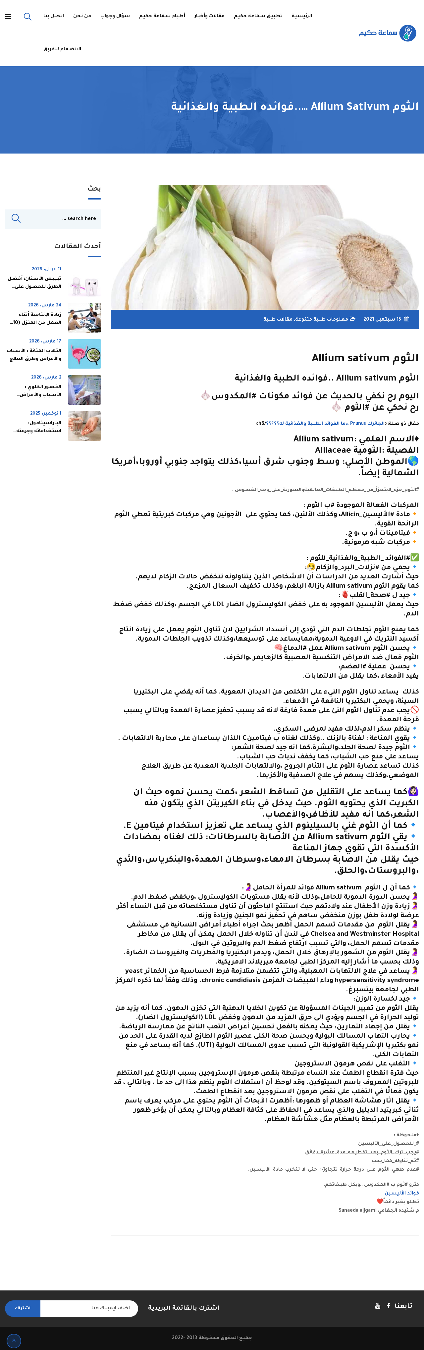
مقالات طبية (277, 320)
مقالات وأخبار (209, 16)
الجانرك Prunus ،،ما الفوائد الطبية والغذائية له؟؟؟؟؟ (325, 424)
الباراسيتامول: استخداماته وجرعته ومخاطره (38, 432)
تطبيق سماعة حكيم (258, 16)
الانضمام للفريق (62, 49)
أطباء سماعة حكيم (162, 16)
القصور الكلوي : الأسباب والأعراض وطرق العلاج (40, 396)
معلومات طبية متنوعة (321, 320)
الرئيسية (302, 16)
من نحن (82, 16)
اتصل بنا (53, 16)
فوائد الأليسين (402, 1193)
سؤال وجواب (115, 16)
